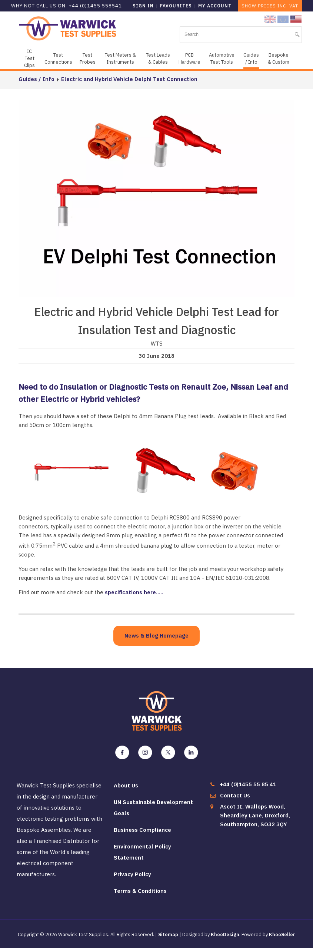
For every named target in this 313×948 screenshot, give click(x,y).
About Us (126, 785)
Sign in (143, 6)
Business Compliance (142, 829)
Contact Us (235, 795)
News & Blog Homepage (156, 635)
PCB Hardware (189, 58)
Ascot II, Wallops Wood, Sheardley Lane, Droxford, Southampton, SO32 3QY (255, 815)
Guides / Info (251, 58)
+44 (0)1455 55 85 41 (248, 784)
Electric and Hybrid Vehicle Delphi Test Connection (129, 79)
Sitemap (168, 934)
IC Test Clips (29, 58)
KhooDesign (225, 934)
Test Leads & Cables (158, 58)
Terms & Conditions (140, 890)
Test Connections (58, 58)
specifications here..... (134, 592)
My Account (215, 6)
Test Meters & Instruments (120, 58)
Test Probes (88, 58)
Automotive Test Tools (221, 58)
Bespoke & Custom (278, 58)
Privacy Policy (132, 874)
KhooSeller (282, 934)
